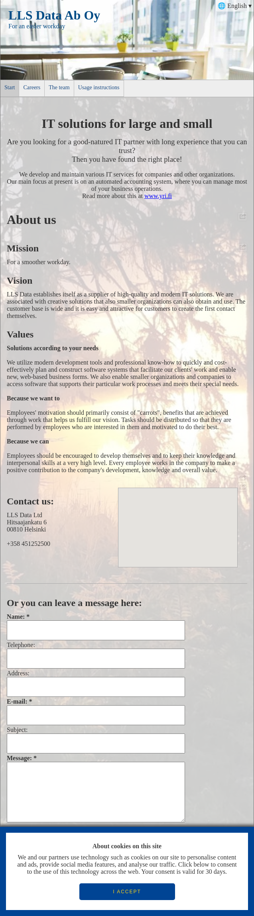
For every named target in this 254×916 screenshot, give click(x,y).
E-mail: (17, 701)
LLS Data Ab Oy (54, 15)
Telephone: (21, 644)
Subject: (17, 729)
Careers (31, 87)
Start (9, 87)
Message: (19, 758)
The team (59, 87)
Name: (16, 616)
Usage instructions (99, 87)
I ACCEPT (127, 891)
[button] (178, 520)
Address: (18, 673)
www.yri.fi (158, 195)
